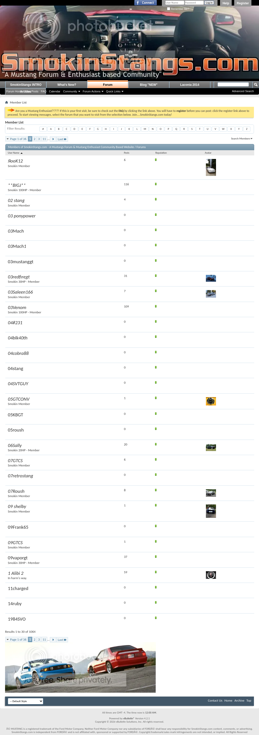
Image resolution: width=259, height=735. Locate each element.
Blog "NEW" (148, 85)
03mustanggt (20, 261)
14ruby (14, 603)
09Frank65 (18, 527)
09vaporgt (18, 558)
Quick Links (113, 91)
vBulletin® (129, 718)
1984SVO (17, 619)
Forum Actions (91, 91)
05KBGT (15, 415)
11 (44, 139)
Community (70, 91)
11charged (18, 588)
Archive (239, 700)
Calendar (54, 91)
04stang (15, 368)
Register (243, 3)
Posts (126, 152)
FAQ (44, 91)
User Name (15, 152)
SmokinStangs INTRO (25, 85)
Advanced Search (243, 91)
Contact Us (215, 700)
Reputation (161, 152)
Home (228, 700)
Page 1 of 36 (18, 139)
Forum (107, 85)
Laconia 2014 (189, 85)
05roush (16, 430)
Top (248, 700)
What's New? (66, 85)
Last (62, 139)
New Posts (31, 91)
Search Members (240, 138)
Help (226, 3)
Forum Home (14, 91)
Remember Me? (178, 9)
